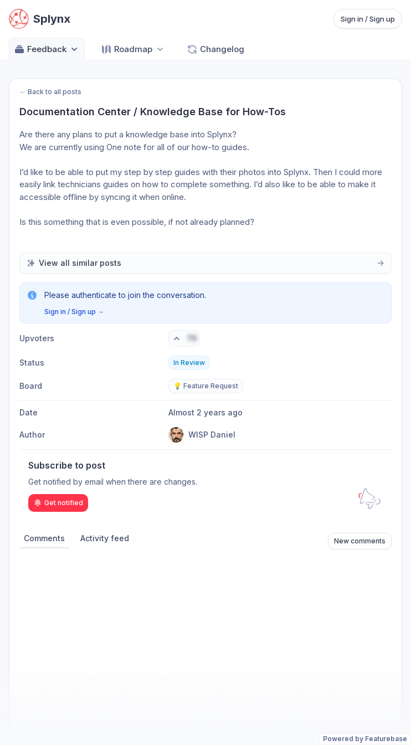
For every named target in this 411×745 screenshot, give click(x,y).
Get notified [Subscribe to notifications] (58, 503)
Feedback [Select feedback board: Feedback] (47, 49)
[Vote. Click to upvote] (183, 338)
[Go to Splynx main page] (39, 19)
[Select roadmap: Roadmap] (133, 49)
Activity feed (104, 538)
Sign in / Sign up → (74, 311)
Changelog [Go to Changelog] (215, 49)
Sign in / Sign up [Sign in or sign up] (368, 18)
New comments (360, 541)
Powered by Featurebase (365, 738)
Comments (44, 538)
